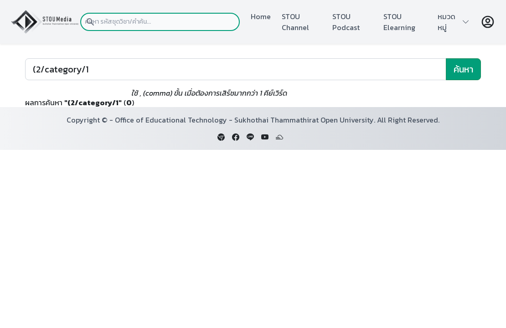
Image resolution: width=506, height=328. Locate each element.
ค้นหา (463, 69)
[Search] (235, 69)
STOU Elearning (399, 22)
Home (261, 16)
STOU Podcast (346, 22)
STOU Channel (295, 22)
